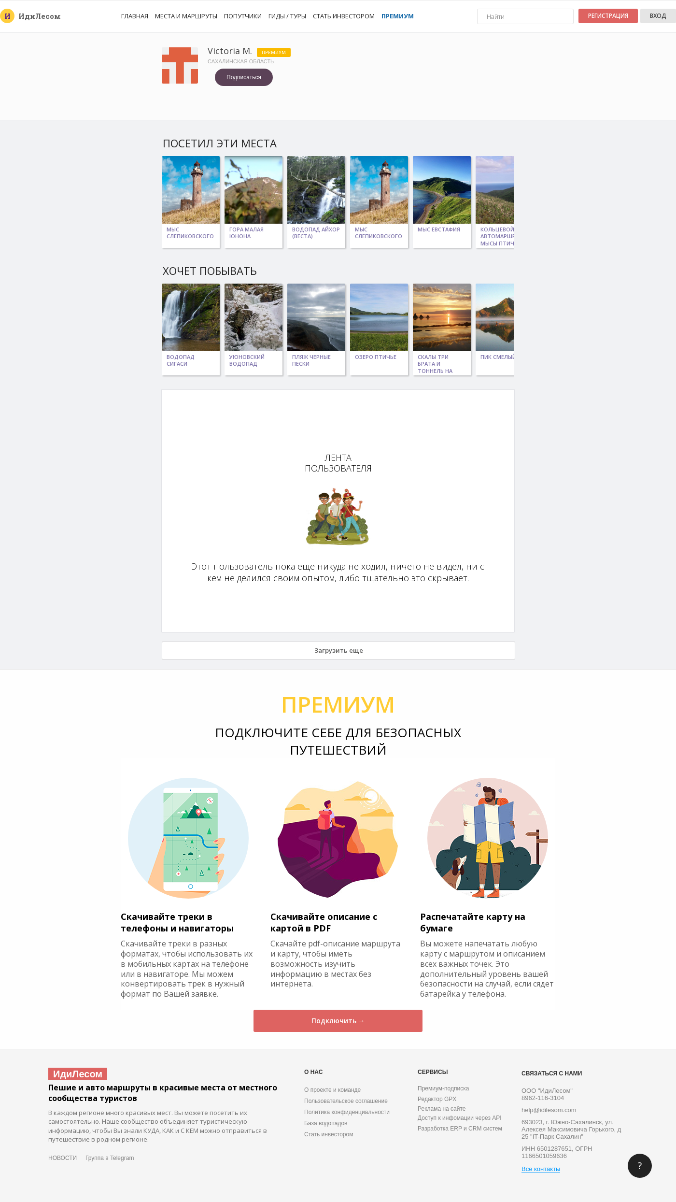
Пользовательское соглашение (346, 1101)
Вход (658, 16)
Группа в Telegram (109, 1158)
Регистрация (608, 16)
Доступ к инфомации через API (460, 1118)
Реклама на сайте (442, 1108)
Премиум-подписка (443, 1088)
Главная (134, 16)
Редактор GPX (437, 1099)
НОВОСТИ (62, 1158)
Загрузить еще (338, 650)
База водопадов (325, 1123)
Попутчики (243, 16)
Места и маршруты (186, 16)
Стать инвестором (344, 16)
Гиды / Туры (287, 16)
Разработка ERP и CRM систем (460, 1128)
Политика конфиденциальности (347, 1112)
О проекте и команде (332, 1090)
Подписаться (243, 77)
